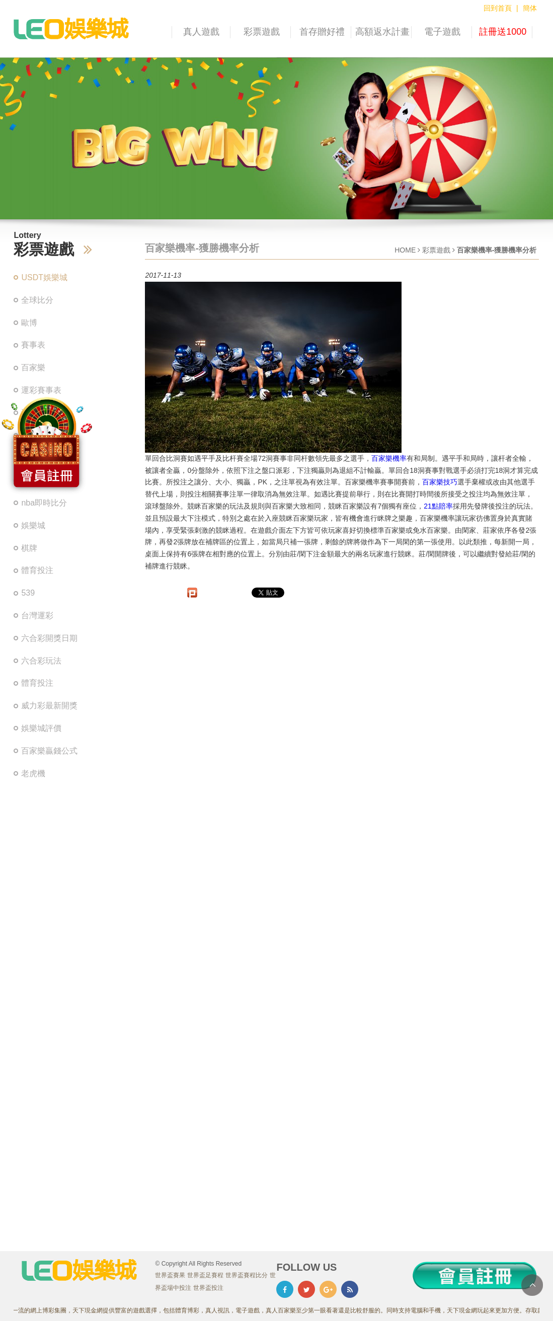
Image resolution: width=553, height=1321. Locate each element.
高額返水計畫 (382, 32)
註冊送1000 (502, 32)
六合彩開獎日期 (49, 638)
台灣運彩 (37, 615)
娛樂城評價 (41, 728)
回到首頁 (498, 8)
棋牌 (29, 548)
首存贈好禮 (322, 32)
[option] (276, 138)
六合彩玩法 (41, 660)
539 (28, 593)
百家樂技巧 (439, 482)
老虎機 (33, 773)
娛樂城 (33, 525)
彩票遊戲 (262, 32)
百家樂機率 (389, 458)
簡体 (530, 8)
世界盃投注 (208, 1287)
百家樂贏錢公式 (49, 751)
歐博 (29, 322)
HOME (405, 250)
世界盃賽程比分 (246, 1275)
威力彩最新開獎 (49, 705)
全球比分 (37, 300)
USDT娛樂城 (44, 277)
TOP (532, 1285)
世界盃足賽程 (205, 1275)
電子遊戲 (442, 32)
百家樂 (33, 367)
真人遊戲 (201, 32)
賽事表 (33, 345)
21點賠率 (438, 506)
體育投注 (37, 570)
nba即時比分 (44, 503)
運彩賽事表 (41, 390)
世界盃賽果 (170, 1275)
